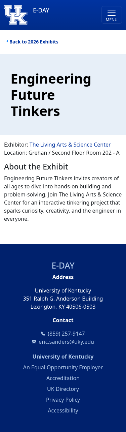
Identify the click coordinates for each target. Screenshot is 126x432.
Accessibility (63, 410)
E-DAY (63, 265)
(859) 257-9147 (66, 333)
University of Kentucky (77, 356)
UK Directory (63, 389)
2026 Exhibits (43, 41)
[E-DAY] (48, 15)
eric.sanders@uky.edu (66, 341)
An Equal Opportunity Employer (63, 367)
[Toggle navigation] (111, 15)
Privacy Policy (63, 399)
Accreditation (63, 378)
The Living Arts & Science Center (70, 144)
